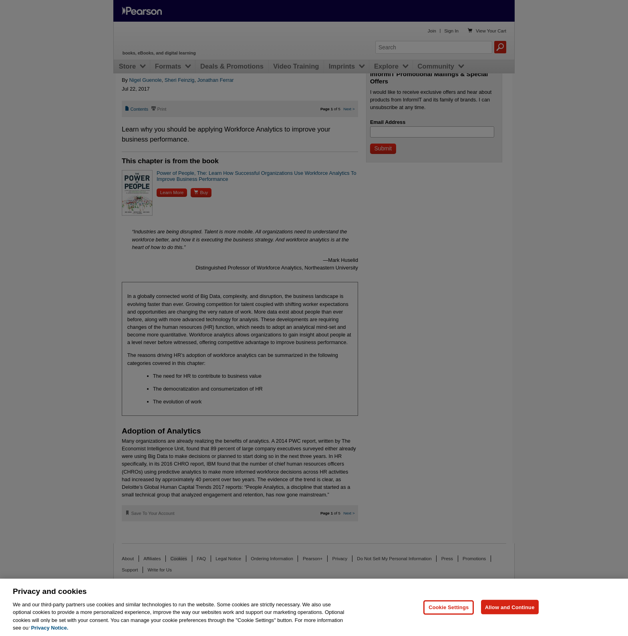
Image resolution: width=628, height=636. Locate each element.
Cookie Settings (449, 607)
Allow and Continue (510, 607)
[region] (314, 607)
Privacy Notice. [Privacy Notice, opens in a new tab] (49, 628)
